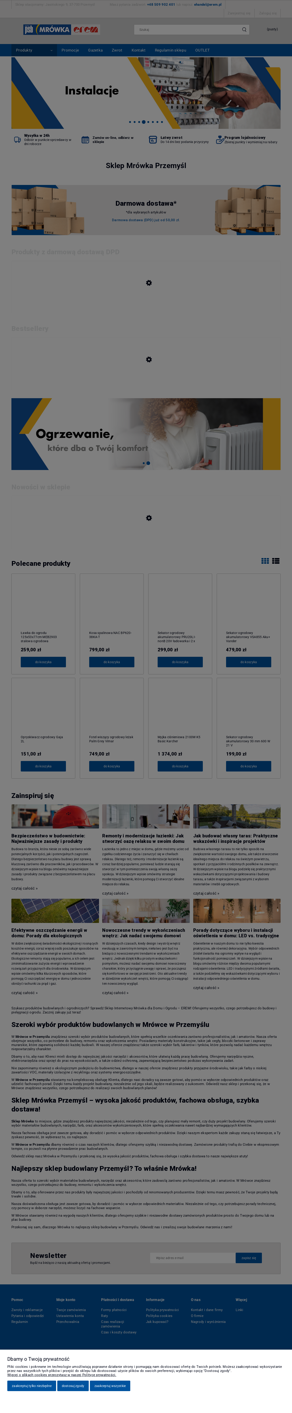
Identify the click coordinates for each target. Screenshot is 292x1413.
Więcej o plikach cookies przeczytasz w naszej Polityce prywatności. (61, 1375)
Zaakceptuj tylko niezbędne (32, 1386)
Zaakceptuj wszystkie (110, 1386)
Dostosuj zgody (73, 1386)
